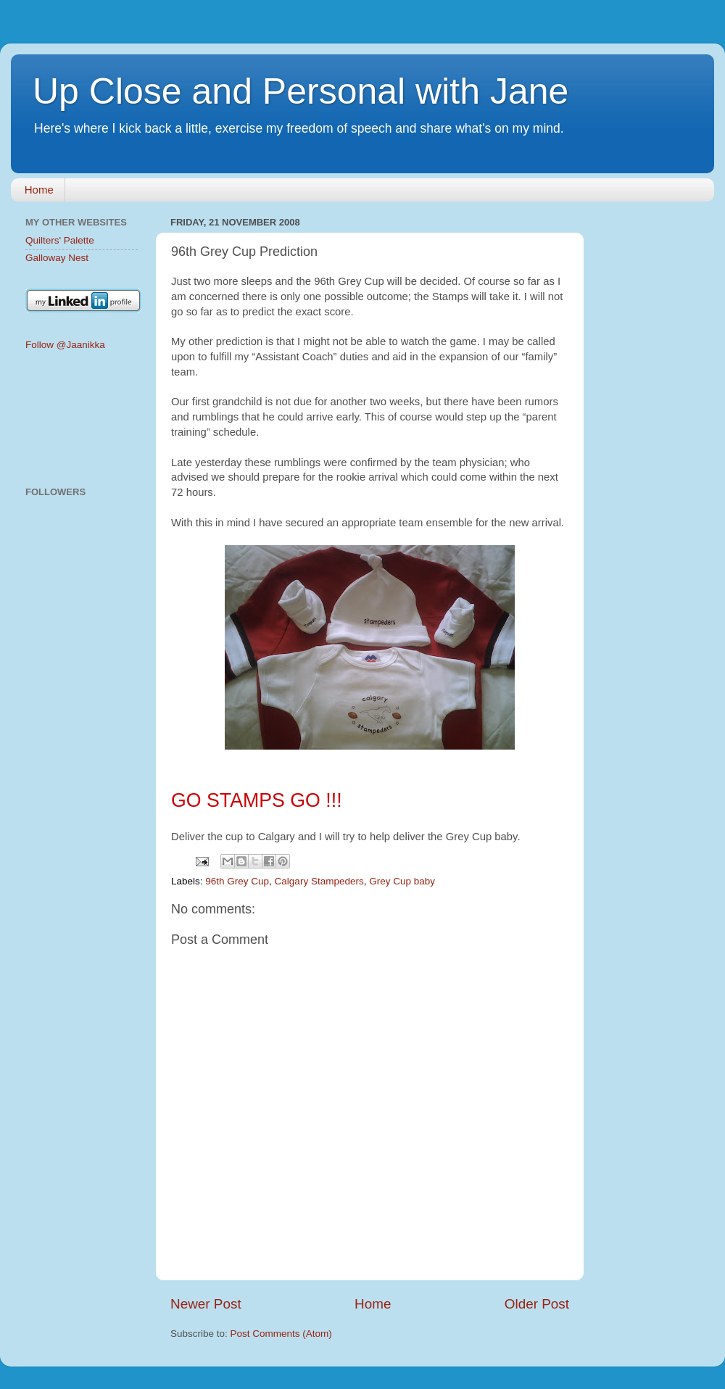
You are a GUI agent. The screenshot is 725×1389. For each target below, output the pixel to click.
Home (39, 189)
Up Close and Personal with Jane (300, 91)
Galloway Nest (56, 257)
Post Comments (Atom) (281, 1333)
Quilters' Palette (59, 240)
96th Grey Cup (237, 881)
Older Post (537, 1303)
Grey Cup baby (402, 881)
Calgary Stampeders (319, 881)
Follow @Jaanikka (65, 344)
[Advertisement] (81, 419)
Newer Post (205, 1303)
